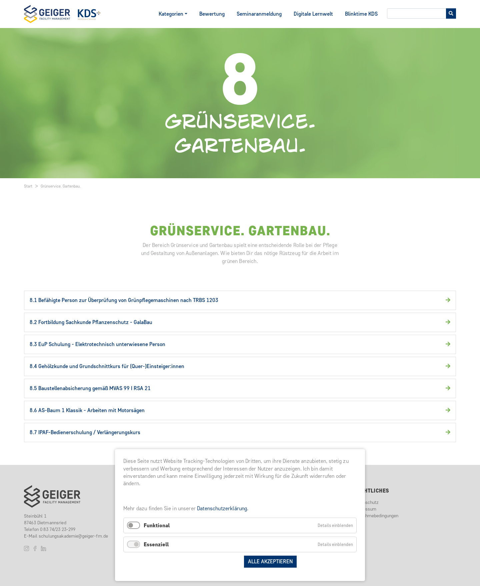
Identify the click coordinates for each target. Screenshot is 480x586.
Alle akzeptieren (270, 561)
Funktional (157, 525)
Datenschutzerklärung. (222, 508)
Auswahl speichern (213, 561)
